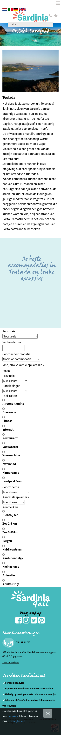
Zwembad (9, 464)
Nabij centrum (11, 549)
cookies (13, 716)
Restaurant (10, 438)
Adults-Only (10, 584)
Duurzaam (9, 412)
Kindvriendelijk (12, 558)
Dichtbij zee (10, 515)
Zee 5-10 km (10, 532)
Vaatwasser (10, 447)
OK (48, 713)
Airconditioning (13, 403)
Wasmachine (11, 455)
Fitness (7, 421)
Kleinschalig (10, 566)
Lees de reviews (10, 662)
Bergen (7, 541)
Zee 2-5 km (9, 523)
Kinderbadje (10, 472)
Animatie (8, 575)
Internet (8, 429)
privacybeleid (16, 721)
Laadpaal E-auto (13, 481)
